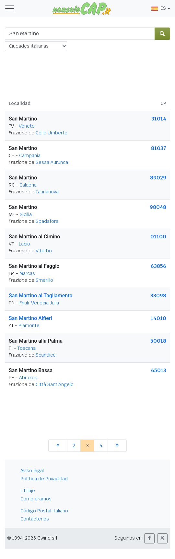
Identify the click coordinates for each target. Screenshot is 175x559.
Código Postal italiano (44, 511)
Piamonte (29, 325)
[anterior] (57, 445)
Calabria (28, 185)
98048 (158, 207)
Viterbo (44, 251)
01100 (158, 236)
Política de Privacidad (44, 479)
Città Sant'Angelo (55, 384)
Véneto (27, 126)
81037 (158, 148)
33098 (158, 295)
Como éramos (36, 499)
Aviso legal (32, 470)
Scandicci (46, 355)
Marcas (27, 273)
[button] (149, 538)
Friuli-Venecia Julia (39, 303)
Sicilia (26, 214)
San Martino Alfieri (30, 318)
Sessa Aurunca (52, 162)
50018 (158, 340)
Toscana (27, 348)
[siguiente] (117, 445)
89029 (158, 177)
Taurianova (47, 192)
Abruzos (28, 378)
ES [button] (158, 8)
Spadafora (47, 221)
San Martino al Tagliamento (40, 295)
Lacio (24, 244)
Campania (30, 155)
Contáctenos (34, 519)
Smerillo (44, 280)
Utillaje (27, 491)
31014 (158, 118)
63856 (158, 266)
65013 (158, 370)
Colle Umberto (51, 133)
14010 (158, 318)
